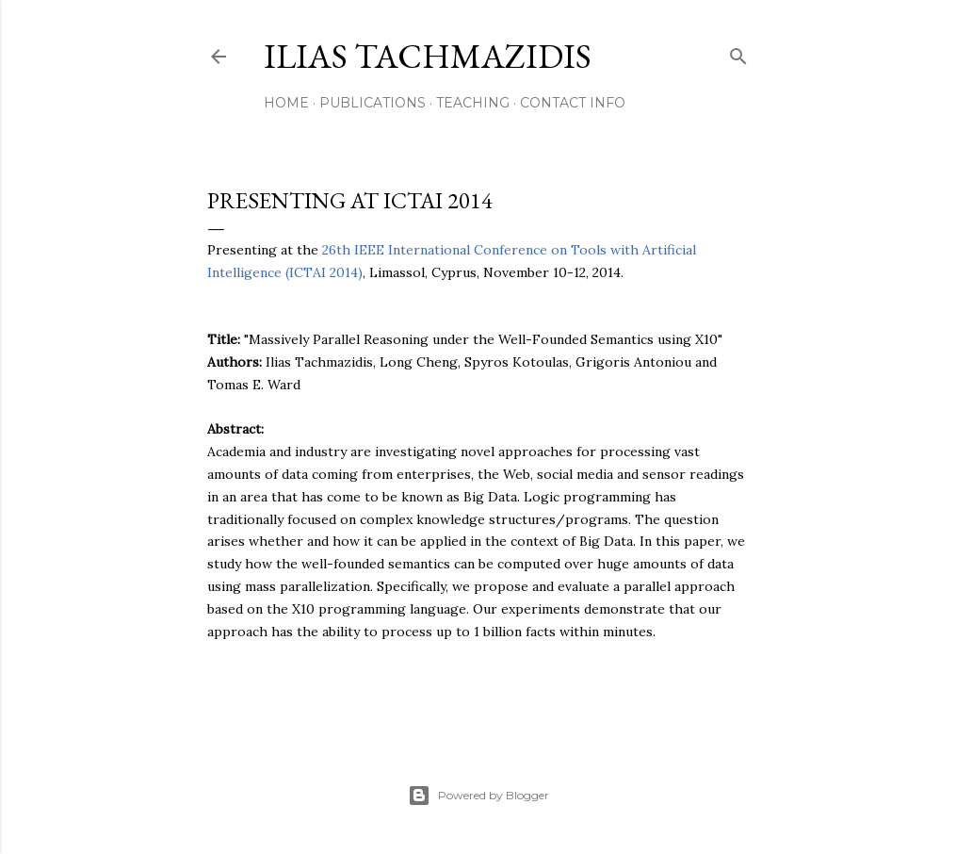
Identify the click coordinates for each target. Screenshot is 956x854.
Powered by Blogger (478, 795)
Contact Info (572, 102)
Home (286, 102)
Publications (372, 102)
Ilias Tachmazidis (427, 56)
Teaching (473, 102)
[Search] (738, 52)
